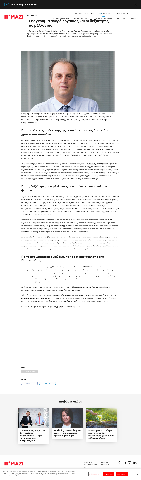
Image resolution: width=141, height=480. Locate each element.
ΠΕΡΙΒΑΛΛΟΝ (121, 19)
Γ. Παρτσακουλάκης (29, 371)
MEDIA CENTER (122, 14)
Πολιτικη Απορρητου (90, 465)
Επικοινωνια (105, 462)
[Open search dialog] (135, 13)
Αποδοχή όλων (121, 474)
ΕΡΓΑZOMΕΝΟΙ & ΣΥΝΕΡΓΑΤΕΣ (103, 19)
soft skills (91, 163)
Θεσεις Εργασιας (105, 465)
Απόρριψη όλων (108, 474)
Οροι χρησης (88, 462)
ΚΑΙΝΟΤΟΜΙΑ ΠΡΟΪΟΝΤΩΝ (61, 19)
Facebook (29, 383)
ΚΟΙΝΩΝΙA (133, 19)
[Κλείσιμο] (137, 474)
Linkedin (47, 383)
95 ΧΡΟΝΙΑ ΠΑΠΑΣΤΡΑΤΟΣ (85, 14)
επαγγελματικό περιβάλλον (96, 155)
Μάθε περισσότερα (94, 474)
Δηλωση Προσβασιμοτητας (89, 468)
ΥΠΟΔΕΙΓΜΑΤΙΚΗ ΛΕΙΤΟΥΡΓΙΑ (82, 19)
